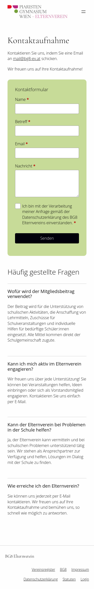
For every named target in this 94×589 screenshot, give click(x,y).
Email (21, 144)
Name (22, 99)
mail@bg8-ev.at (26, 58)
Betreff (22, 121)
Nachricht (25, 166)
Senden (47, 238)
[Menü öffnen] (83, 12)
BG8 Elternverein (19, 556)
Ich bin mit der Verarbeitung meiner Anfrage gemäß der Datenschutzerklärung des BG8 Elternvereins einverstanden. (49, 214)
